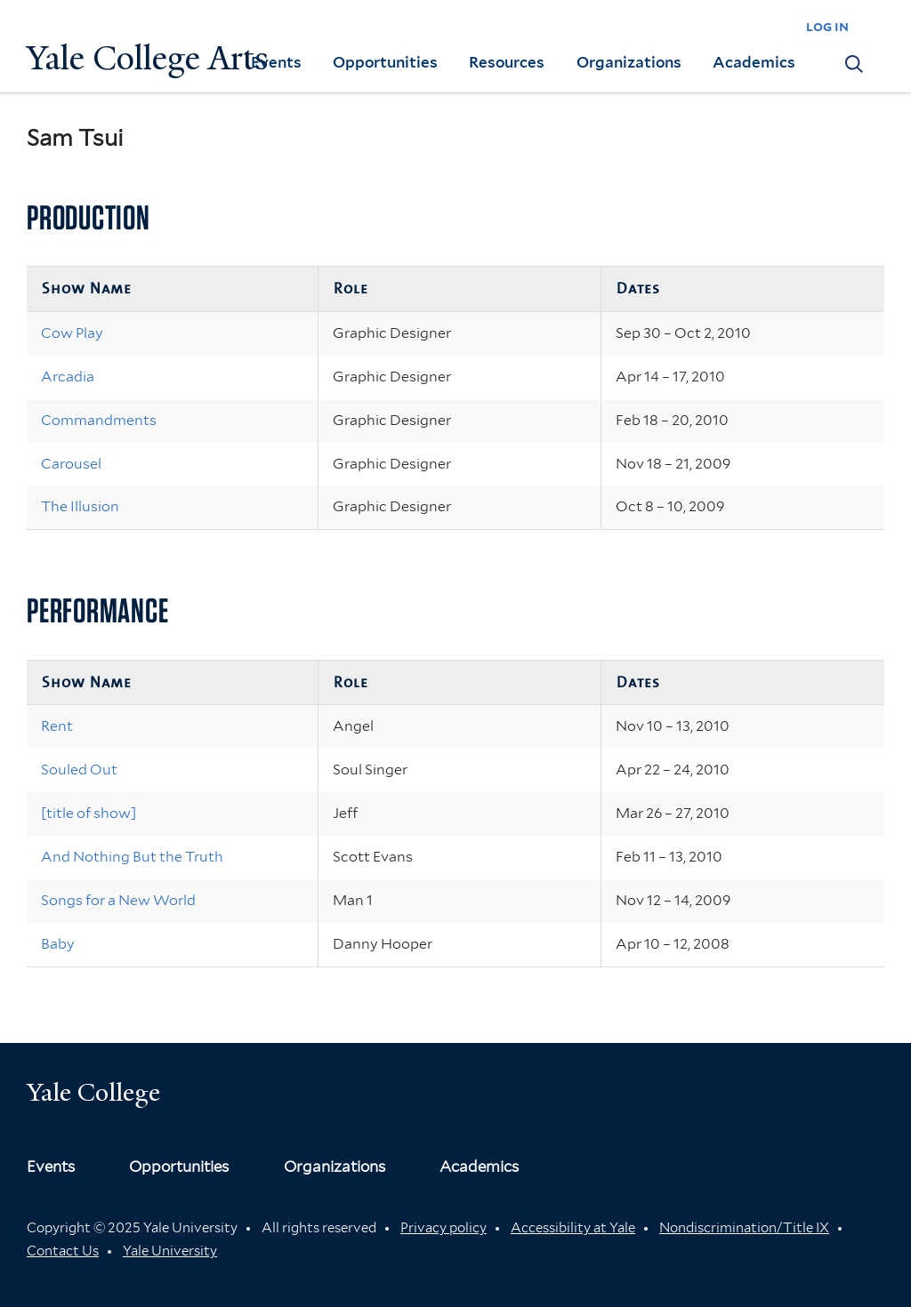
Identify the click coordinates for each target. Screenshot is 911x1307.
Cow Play (72, 333)
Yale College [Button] (93, 1092)
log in (827, 26)
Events (276, 62)
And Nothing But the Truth (132, 856)
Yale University (170, 1251)
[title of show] (88, 813)
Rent (57, 726)
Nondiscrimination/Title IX (744, 1228)
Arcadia (67, 376)
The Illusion (80, 506)
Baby (58, 943)
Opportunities (385, 62)
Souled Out (79, 769)
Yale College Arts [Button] (148, 58)
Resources (506, 62)
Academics (754, 62)
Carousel (71, 463)
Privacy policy (443, 1228)
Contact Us (63, 1251)
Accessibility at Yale (573, 1228)
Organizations (628, 62)
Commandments (99, 420)
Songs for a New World (118, 900)
